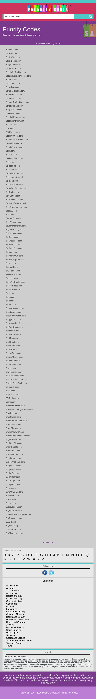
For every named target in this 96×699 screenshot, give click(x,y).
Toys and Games (14, 643)
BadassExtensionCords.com (18, 76)
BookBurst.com (12, 342)
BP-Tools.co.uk (12, 398)
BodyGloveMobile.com (16, 316)
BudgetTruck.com (13, 469)
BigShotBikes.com (14, 241)
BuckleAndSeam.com (15, 462)
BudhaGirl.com (12, 473)
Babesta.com (11, 53)
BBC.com (10, 128)
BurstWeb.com (12, 496)
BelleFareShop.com (14, 185)
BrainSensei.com (13, 417)
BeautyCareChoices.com (17, 140)
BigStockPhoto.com (14, 248)
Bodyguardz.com (13, 319)
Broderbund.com (13, 451)
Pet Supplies (12, 632)
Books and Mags (14, 598)
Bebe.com (10, 151)
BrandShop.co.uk (13, 428)
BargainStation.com (14, 110)
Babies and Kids (14, 596)
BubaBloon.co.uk (13, 458)
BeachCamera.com (14, 136)
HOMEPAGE (48, 542)
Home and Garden (15, 622)
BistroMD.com (12, 267)
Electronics (11, 609)
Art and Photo (13, 590)
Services (10, 635)
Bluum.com (11, 304)
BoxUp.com (11, 391)
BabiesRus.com (13, 57)
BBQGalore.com (13, 132)
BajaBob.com (12, 80)
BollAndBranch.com (14, 327)
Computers (11, 604)
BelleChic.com (12, 181)
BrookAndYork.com (14, 454)
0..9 (7, 555)
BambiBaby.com (13, 87)
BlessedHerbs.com (14, 286)
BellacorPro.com (13, 166)
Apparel (10, 588)
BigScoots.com (12, 237)
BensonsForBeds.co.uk (16, 203)
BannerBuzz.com (13, 98)
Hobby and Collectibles (17, 619)
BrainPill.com (11, 413)
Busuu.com (11, 503)
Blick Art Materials (14, 289)
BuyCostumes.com (14, 518)
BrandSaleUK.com (14, 424)
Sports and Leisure (15, 638)
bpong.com (11, 402)
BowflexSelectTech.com (16, 383)
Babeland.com (12, 50)
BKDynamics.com (13, 274)
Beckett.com (11, 155)
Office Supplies (13, 630)
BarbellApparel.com (14, 106)
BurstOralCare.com (14, 492)
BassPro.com (12, 125)
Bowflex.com (11, 368)
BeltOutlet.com (12, 192)
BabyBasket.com (13, 68)
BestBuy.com (11, 211)
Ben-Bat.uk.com (13, 196)
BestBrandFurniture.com (16, 207)
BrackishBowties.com (15, 406)
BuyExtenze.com (13, 529)
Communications (14, 601)
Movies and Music (15, 627)
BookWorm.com (13, 346)
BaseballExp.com (13, 113)
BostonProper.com (14, 353)
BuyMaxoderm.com (14, 533)
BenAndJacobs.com (14, 200)
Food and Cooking (15, 611)
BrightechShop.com (14, 443)
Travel (9, 646)
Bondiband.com (13, 331)
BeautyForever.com (14, 147)
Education (11, 606)
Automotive (12, 593)
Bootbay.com (11, 349)
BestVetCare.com (13, 218)
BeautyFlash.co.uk (14, 143)
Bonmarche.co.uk (13, 334)
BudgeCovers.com (14, 466)
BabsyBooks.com (13, 61)
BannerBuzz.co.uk (14, 95)
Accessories (12, 585)
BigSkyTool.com (13, 244)
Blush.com (10, 297)
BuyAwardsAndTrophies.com (18, 514)
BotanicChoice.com (14, 357)
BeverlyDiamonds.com (16, 226)
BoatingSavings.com (15, 308)
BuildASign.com (13, 481)
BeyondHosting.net (14, 230)
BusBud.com (11, 499)
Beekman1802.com (14, 158)
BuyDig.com (11, 522)
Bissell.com (11, 263)
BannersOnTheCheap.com (17, 102)
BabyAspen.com (13, 65)
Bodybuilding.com (13, 312)
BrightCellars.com (13, 439)
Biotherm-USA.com (14, 256)
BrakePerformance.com (16, 421)
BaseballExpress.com (15, 117)
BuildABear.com (13, 477)
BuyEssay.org (12, 526)
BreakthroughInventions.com (18, 436)
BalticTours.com (13, 83)
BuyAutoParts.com (14, 511)
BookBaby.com (12, 338)
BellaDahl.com (12, 170)
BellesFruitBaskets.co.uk (17, 188)
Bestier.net (10, 215)
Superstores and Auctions (19, 640)
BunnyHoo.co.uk (13, 484)
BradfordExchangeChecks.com (19, 409)
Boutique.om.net (13, 361)
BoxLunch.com (12, 387)
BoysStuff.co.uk (13, 394)
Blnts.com (10, 293)
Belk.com (10, 162)
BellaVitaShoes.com (15, 173)
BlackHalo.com (12, 278)
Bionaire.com (11, 252)
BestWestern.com (13, 222)
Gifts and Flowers (15, 614)
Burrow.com (11, 488)
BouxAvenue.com (13, 364)
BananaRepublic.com (15, 91)
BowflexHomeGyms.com (17, 379)
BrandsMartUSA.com (15, 432)
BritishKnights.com (14, 447)
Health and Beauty (15, 617)
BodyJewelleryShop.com (17, 323)
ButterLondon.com (14, 507)
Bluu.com (10, 301)
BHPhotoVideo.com (14, 233)
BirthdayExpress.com (15, 259)
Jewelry (10, 625)
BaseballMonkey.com (15, 121)
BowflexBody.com (13, 372)
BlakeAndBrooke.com (15, 282)
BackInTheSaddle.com (16, 72)
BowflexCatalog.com (15, 376)
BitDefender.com (13, 271)
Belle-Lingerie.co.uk (14, 177)
